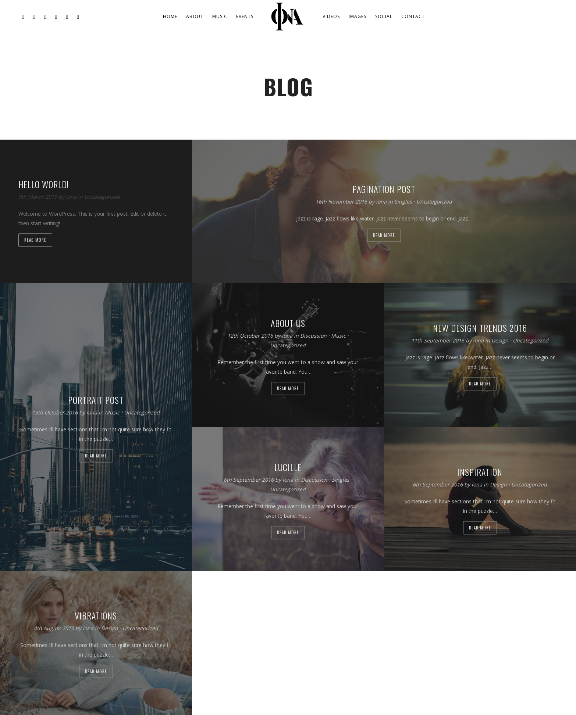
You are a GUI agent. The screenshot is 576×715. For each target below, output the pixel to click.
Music (219, 16)
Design (499, 340)
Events (244, 16)
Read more (35, 240)
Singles (403, 201)
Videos (331, 16)
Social (383, 16)
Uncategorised (102, 196)
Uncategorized (434, 201)
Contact (413, 16)
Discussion (313, 336)
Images (357, 16)
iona (72, 196)
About (194, 16)
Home (170, 16)
